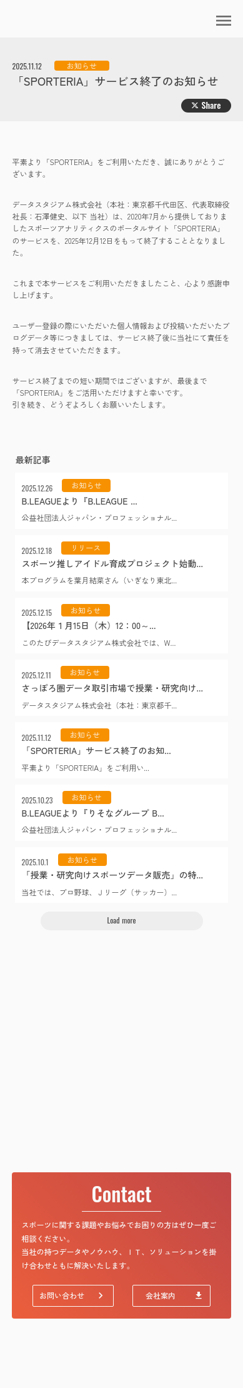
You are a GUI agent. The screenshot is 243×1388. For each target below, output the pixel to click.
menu (224, 21)
